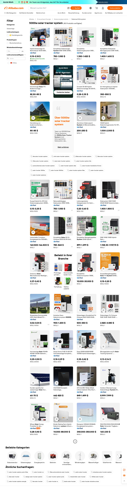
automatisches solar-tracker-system (43, 166)
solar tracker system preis (55, 477)
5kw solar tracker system (104, 156)
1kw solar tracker (36, 481)
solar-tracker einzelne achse (89, 481)
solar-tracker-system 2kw (67, 166)
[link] (124, 470)
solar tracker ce (38, 472)
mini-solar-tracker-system (60, 156)
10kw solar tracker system (39, 161)
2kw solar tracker (13, 477)
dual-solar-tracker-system (61, 161)
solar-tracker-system (96, 170)
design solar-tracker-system (32, 477)
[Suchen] (76, 8)
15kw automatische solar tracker (58, 472)
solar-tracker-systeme (38, 175)
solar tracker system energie (16, 481)
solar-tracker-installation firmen (90, 166)
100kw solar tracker (97, 477)
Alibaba (31, 19)
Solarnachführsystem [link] (79, 19)
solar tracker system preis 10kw (17, 472)
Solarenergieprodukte (61, 19)
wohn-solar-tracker (80, 472)
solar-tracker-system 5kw (76, 170)
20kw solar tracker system (82, 156)
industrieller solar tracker (77, 477)
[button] (68, 8)
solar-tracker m (52, 481)
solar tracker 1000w (38, 170)
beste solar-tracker (69, 481)
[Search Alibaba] (47, 8)
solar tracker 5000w (56, 170)
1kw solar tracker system (39, 156)
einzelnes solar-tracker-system (101, 472)
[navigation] (16, 230)
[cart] (97, 8)
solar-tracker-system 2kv (82, 161)
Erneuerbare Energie (44, 19)
